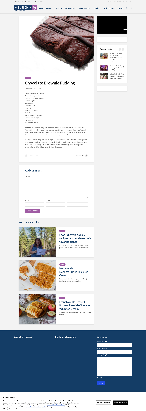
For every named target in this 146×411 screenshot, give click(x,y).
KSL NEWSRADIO (119, 2)
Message (103, 355)
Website (69, 200)
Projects (49, 8)
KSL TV (110, 2)
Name (27, 200)
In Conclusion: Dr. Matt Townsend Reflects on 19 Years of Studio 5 (117, 76)
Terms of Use (51, 405)
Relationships (70, 8)
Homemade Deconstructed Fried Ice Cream (73, 272)
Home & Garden (84, 8)
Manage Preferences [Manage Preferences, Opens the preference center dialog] (103, 402)
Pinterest (39, 2)
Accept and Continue (120, 402)
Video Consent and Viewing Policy (36, 407)
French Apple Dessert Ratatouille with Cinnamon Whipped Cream (75, 305)
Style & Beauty (109, 8)
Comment (27, 176)
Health (120, 8)
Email (48, 200)
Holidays (97, 8)
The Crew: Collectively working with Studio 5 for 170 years (117, 68)
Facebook (29, 2)
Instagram (19, 2)
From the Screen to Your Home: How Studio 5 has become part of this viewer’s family (116, 58)
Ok (143, 394)
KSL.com (128, 2)
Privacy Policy (60, 405)
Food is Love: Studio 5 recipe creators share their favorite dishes (75, 238)
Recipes (59, 8)
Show (41, 8)
